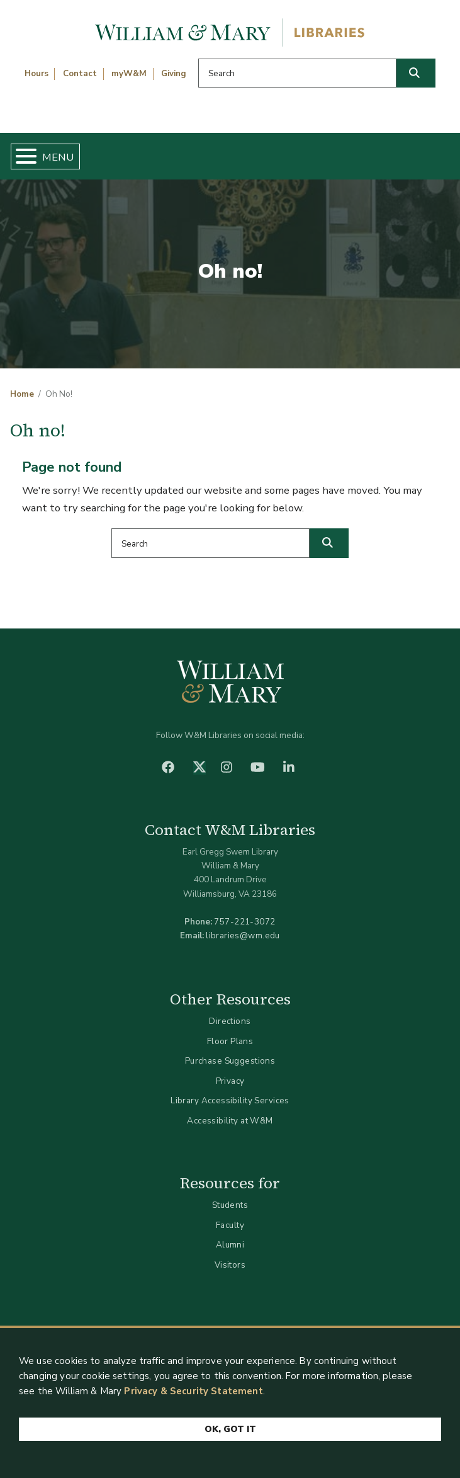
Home (22, 394)
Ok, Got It (230, 1429)
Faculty (230, 1225)
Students (230, 1205)
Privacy (230, 1081)
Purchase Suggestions (230, 1061)
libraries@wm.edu (243, 935)
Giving (173, 73)
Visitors (230, 1265)
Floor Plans (230, 1041)
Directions (229, 1021)
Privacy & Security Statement (193, 1391)
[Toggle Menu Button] (21, 156)
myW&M (129, 73)
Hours (36, 73)
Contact (80, 73)
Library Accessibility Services (230, 1100)
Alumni (230, 1245)
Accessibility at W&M (229, 1121)
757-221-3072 (244, 922)
